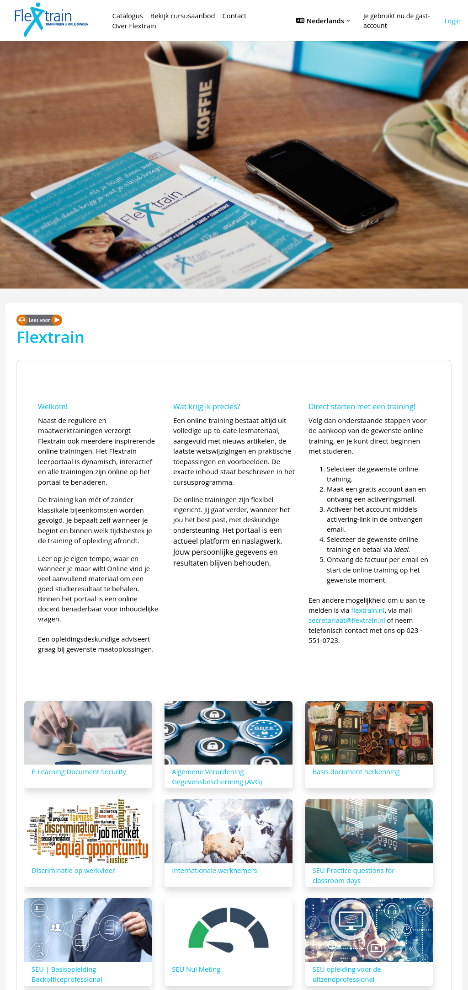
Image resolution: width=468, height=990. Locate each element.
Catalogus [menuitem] (127, 15)
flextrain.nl (367, 610)
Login (453, 20)
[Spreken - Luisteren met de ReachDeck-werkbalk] (39, 320)
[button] (323, 21)
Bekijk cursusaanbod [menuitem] (182, 15)
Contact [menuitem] (235, 15)
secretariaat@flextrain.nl (346, 620)
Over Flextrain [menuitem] (134, 25)
